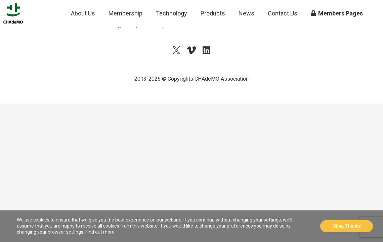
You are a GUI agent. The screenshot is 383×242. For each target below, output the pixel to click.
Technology (171, 30)
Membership (125, 30)
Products (213, 30)
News (246, 30)
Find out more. (100, 232)
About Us (83, 30)
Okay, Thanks (347, 226)
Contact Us (282, 30)
